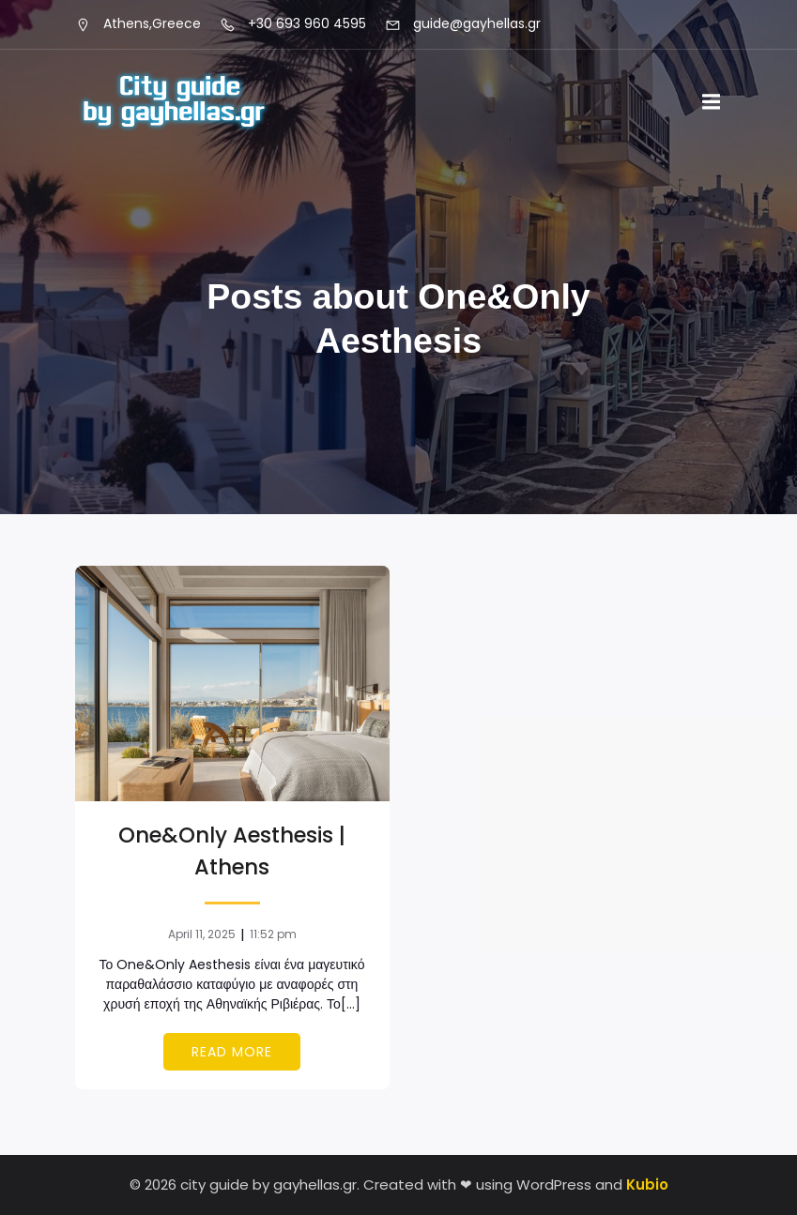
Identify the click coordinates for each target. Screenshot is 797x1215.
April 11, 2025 (202, 934)
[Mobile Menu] (711, 102)
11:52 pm (273, 934)
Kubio (647, 1184)
